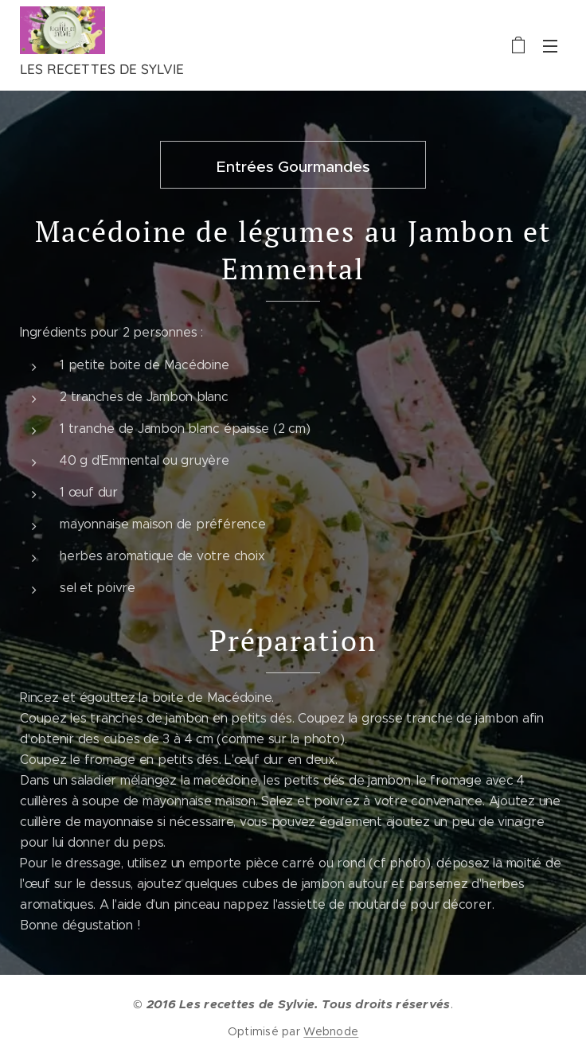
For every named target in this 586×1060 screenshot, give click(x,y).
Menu (550, 46)
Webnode (330, 1031)
